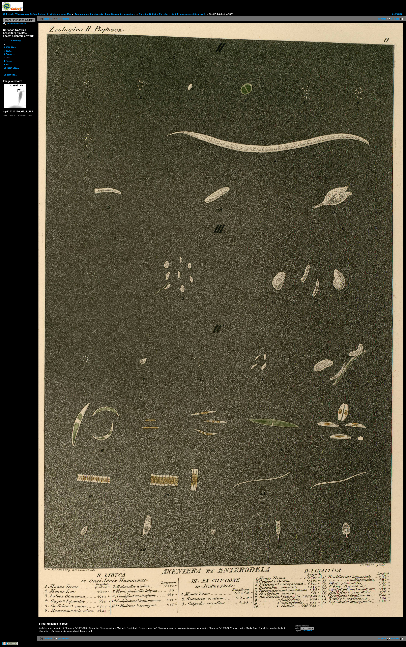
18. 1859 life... (10, 75)
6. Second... (9, 54)
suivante (382, 19)
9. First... (8, 64)
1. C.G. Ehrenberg (12, 40)
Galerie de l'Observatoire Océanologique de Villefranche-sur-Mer (37, 14)
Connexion (397, 14)
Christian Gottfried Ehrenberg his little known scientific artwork (172, 14)
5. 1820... (8, 51)
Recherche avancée (16, 24)
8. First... (8, 61)
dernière (395, 19)
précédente (63, 19)
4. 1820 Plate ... (11, 47)
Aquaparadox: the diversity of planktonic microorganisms (105, 14)
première (48, 19)
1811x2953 (307, 631)
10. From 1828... (11, 68)
